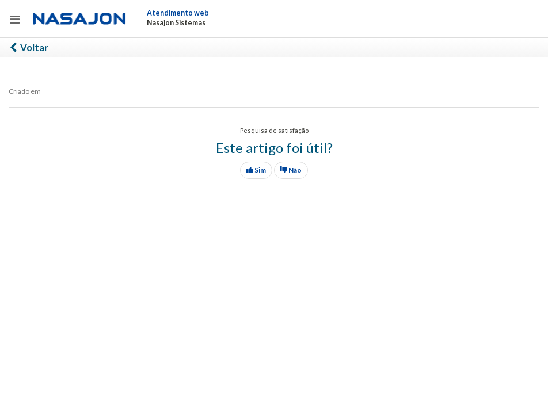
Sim (256, 170)
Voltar (28, 47)
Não (291, 170)
